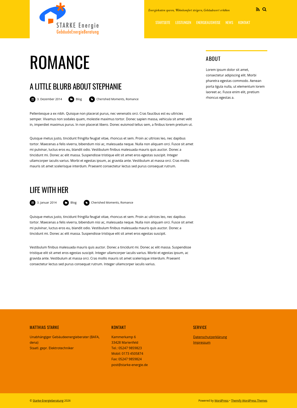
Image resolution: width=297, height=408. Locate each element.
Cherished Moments (110, 99)
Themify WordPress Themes (249, 400)
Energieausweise (208, 22)
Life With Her (49, 189)
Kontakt (244, 22)
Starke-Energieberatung (48, 400)
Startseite (162, 22)
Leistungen (183, 22)
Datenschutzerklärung (210, 337)
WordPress (221, 400)
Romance (132, 99)
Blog (79, 99)
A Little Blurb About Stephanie (75, 86)
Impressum (201, 342)
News (229, 22)
